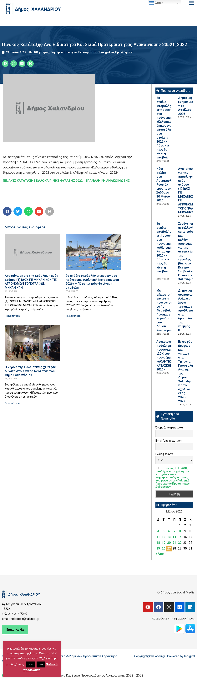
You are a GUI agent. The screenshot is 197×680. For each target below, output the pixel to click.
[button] (5, 63)
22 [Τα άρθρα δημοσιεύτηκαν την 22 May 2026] (179, 543)
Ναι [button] (31, 664)
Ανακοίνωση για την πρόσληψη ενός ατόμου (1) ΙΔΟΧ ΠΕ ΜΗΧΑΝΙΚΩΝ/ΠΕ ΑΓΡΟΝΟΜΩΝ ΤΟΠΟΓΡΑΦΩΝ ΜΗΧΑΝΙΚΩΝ (31, 282)
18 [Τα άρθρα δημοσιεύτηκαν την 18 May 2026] (158, 543)
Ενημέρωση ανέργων (63, 52)
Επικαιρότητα (87, 52)
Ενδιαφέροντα (164, 453)
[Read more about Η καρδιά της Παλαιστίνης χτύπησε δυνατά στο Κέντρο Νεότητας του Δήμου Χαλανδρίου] (32, 343)
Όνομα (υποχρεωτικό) (169, 427)
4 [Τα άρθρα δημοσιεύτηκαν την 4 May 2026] (158, 531)
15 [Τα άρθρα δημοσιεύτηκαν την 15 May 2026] (179, 537)
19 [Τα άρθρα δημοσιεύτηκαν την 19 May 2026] (163, 543)
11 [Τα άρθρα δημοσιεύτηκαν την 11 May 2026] (158, 537)
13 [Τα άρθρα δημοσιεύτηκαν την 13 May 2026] (169, 537)
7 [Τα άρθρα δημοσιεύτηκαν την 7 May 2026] (174, 531)
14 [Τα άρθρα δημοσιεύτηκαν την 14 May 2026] (174, 537)
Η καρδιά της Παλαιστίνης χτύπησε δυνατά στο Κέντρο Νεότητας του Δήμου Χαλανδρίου (30, 371)
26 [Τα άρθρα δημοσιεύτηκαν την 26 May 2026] (163, 548)
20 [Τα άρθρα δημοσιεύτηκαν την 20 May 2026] (169, 543)
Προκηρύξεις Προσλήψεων (115, 52)
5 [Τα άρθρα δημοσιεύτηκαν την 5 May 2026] (163, 531)
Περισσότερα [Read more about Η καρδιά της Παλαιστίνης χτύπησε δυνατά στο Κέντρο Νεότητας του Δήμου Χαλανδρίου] (12, 403)
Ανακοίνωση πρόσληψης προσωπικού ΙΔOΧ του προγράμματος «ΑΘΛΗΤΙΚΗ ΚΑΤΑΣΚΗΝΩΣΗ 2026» (167, 355)
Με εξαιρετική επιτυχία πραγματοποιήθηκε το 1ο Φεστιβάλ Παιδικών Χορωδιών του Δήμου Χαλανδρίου (170, 310)
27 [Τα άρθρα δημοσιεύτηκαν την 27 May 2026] (169, 548)
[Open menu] (191, 3)
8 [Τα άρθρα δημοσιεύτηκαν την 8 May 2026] (180, 531)
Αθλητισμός (41, 52)
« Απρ (159, 553)
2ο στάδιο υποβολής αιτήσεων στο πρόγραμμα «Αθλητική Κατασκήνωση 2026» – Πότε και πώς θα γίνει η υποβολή (92, 282)
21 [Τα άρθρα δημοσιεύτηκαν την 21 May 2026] (174, 543)
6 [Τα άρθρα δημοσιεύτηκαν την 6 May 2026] (169, 531)
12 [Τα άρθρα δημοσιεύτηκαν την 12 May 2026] (163, 537)
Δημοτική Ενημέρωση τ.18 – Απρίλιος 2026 (186, 105)
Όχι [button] (41, 664)
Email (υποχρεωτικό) (168, 440)
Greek (156, 3)
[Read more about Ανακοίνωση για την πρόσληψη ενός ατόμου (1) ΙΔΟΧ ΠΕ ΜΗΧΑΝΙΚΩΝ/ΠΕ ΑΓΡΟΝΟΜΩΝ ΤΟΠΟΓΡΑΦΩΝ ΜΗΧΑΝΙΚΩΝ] (32, 252)
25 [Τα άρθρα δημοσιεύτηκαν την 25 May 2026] (158, 548)
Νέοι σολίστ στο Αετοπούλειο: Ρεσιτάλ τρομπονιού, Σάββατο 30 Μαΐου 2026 (166, 184)
